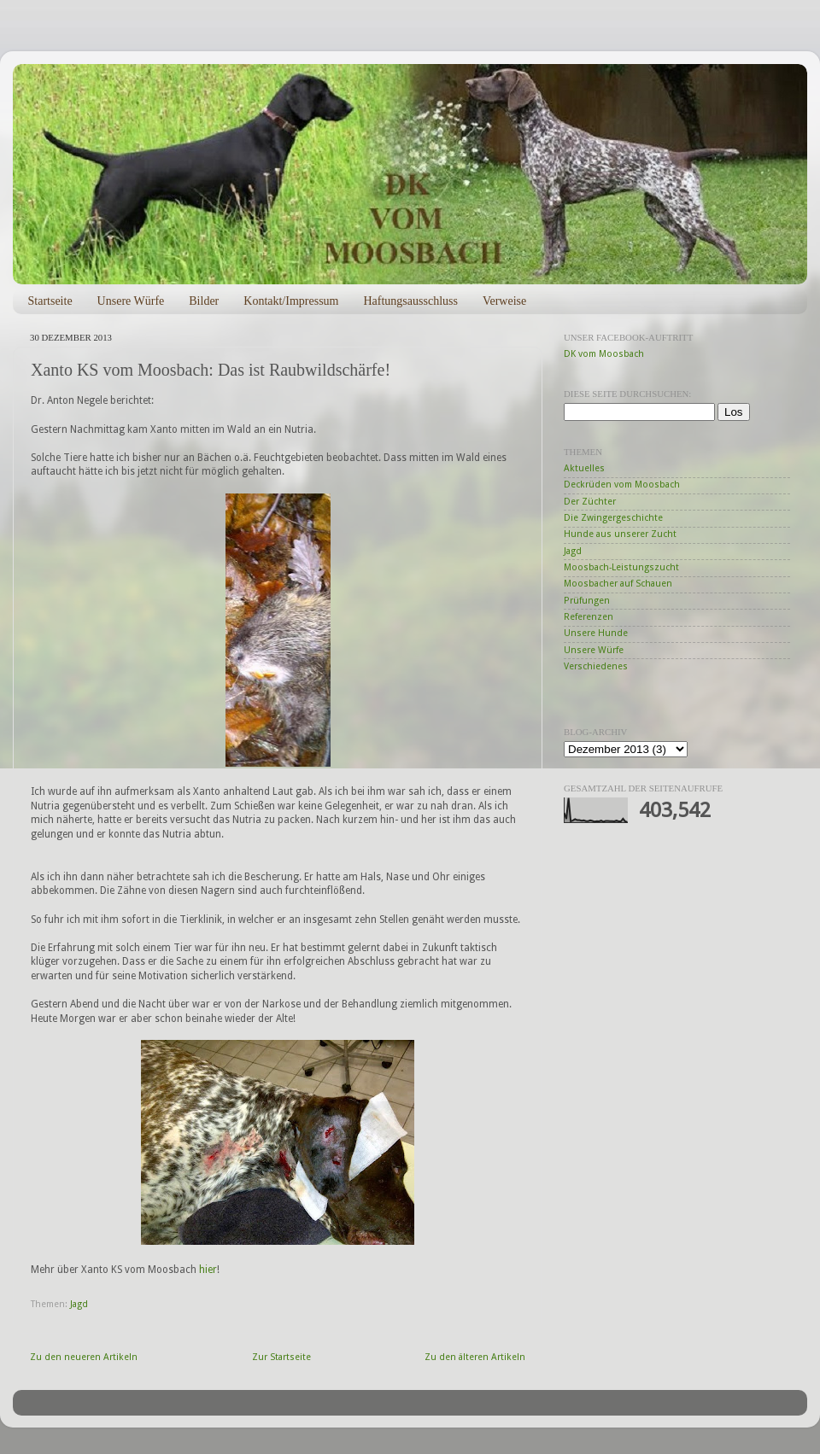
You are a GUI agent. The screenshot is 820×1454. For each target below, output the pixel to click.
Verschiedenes (596, 666)
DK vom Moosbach (604, 353)
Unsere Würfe (131, 301)
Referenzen (588, 616)
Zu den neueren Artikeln (84, 1357)
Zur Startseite (281, 1357)
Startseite (50, 301)
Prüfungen (587, 600)
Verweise (504, 301)
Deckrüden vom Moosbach (622, 484)
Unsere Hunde (596, 633)
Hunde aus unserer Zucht (620, 534)
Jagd (79, 1304)
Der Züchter (590, 501)
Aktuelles (584, 468)
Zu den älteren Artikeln (475, 1357)
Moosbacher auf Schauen (618, 583)
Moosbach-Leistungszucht (621, 567)
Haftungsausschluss (410, 301)
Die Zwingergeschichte (613, 517)
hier (208, 1270)
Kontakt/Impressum (290, 301)
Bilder (204, 301)
